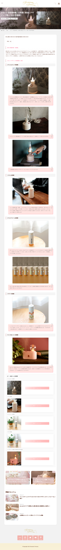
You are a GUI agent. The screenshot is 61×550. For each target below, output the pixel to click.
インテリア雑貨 (13, 18)
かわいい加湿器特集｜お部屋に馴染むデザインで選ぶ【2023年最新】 (22, 30)
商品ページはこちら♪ (37, 388)
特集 (8, 18)
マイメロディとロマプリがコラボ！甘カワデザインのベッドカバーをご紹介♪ (37, 497)
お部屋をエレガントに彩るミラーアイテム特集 (31, 515)
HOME (3, 30)
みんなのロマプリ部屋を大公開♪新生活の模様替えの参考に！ (35, 506)
